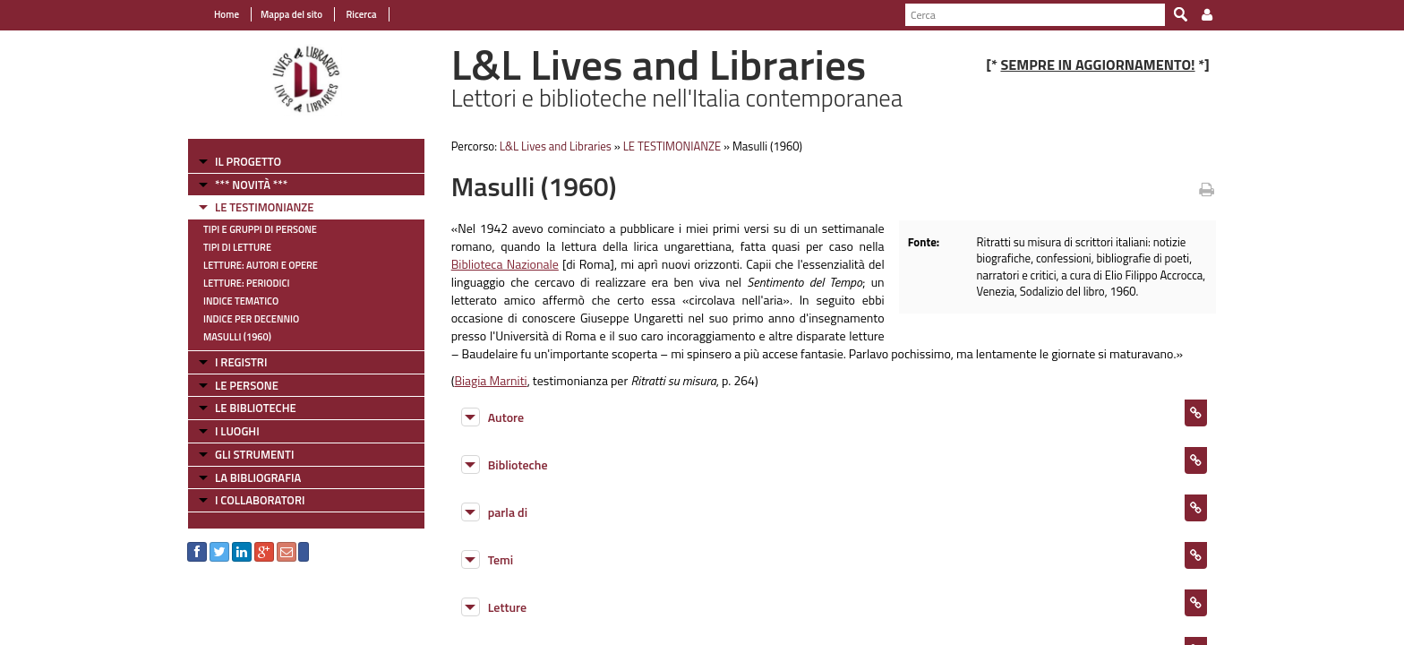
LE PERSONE (246, 385)
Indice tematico (240, 301)
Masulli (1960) (237, 337)
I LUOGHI (237, 431)
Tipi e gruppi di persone (260, 229)
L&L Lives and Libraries (556, 146)
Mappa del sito (291, 14)
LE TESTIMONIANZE (264, 207)
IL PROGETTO (248, 161)
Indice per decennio (251, 319)
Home (226, 14)
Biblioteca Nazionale (505, 263)
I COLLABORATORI (259, 500)
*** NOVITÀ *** (251, 185)
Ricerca (360, 14)
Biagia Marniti (490, 380)
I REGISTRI (241, 362)
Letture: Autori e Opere (260, 265)
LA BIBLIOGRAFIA (258, 477)
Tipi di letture (237, 247)
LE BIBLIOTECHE (255, 408)
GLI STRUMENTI (254, 454)
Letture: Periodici (246, 283)
